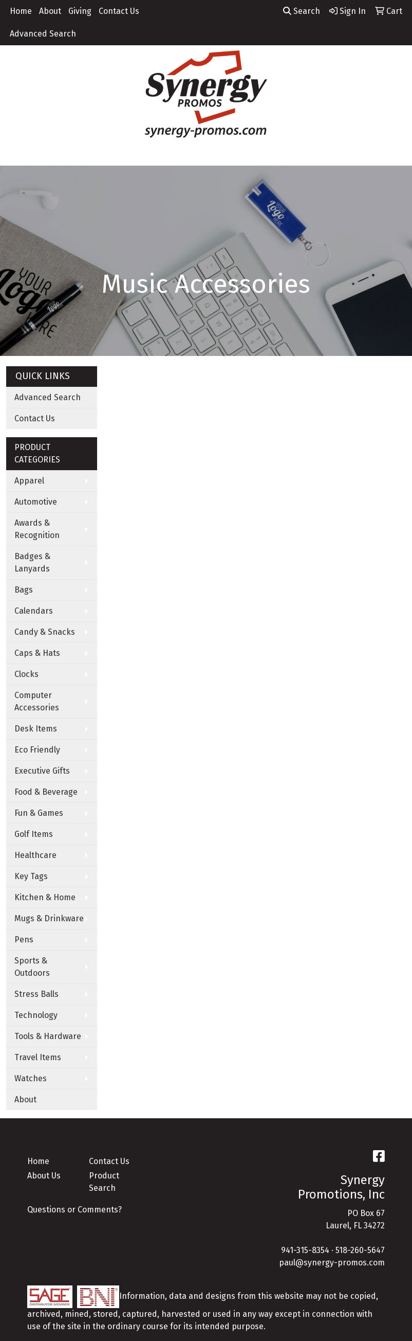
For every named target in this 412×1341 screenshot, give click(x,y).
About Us (44, 1176)
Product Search (104, 1182)
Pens (23, 939)
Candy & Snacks (44, 632)
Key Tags (31, 876)
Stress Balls (36, 994)
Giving (79, 11)
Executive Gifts (42, 771)
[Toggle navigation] (16, 154)
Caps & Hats (37, 653)
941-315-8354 (305, 1250)
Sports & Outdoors (32, 967)
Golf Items (33, 834)
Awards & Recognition (37, 529)
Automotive (35, 502)
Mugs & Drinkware (49, 918)
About (50, 11)
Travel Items (37, 1057)
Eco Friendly (37, 750)
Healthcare (35, 855)
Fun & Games (38, 813)
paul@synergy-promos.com (332, 1262)
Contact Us (119, 11)
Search (301, 11)
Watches (30, 1078)
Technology (36, 1015)
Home (21, 11)
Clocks (26, 674)
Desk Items (35, 729)
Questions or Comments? (74, 1209)
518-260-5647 (360, 1250)
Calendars (33, 611)
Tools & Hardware (47, 1036)
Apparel (29, 481)
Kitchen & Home (45, 897)
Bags (23, 590)
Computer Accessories (36, 701)
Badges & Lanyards (32, 562)
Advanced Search (43, 34)
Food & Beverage (46, 792)
